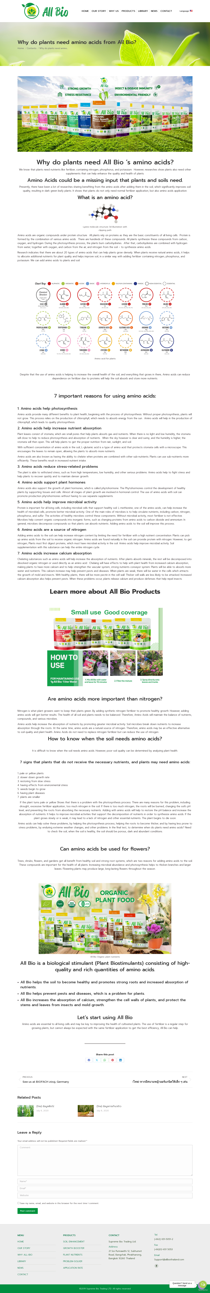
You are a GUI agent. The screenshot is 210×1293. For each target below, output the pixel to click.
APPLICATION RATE (73, 1268)
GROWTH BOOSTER (73, 1248)
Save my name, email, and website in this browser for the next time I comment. (59, 1203)
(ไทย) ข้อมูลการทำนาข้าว (109, 1106)
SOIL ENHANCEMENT (74, 1241)
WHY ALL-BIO (25, 1254)
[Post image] (26, 1111)
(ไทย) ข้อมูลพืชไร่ (45, 1106)
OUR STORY (24, 1248)
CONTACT (23, 1274)
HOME (21, 1241)
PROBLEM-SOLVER (72, 1261)
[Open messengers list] (203, 1284)
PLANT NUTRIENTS (72, 1254)
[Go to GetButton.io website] (203, 1290)
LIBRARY (22, 1261)
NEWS (20, 1268)
